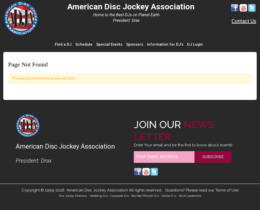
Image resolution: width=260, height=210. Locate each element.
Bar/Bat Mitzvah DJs (145, 196)
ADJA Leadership (190, 196)
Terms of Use (226, 190)
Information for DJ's (165, 44)
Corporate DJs (119, 196)
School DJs (168, 196)
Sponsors (134, 44)
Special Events (109, 44)
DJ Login (195, 44)
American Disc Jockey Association (130, 6)
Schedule (83, 44)
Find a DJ (63, 44)
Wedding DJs (99, 196)
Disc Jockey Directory (73, 196)
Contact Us (244, 21)
